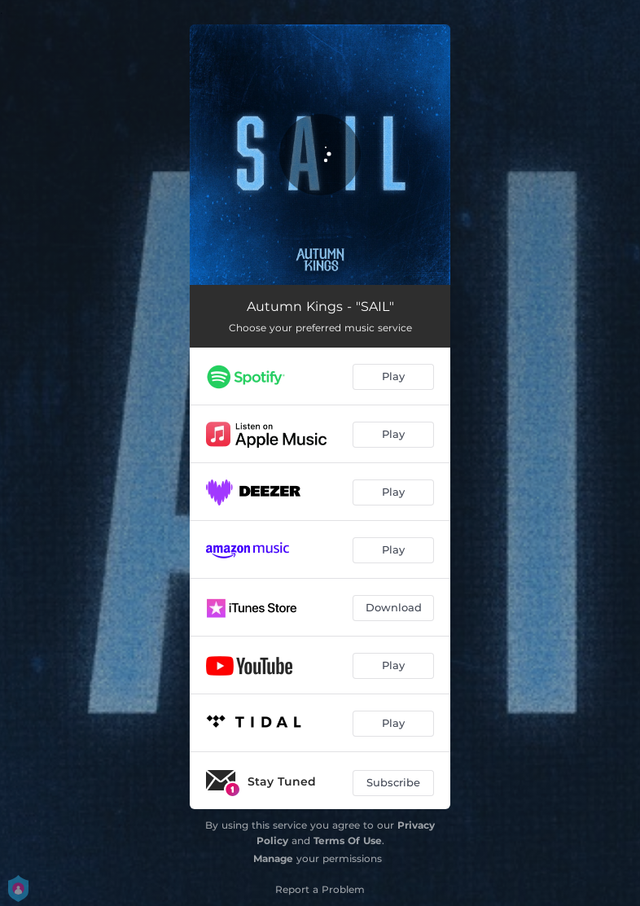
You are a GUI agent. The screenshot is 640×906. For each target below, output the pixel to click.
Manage (273, 858)
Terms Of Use (347, 840)
